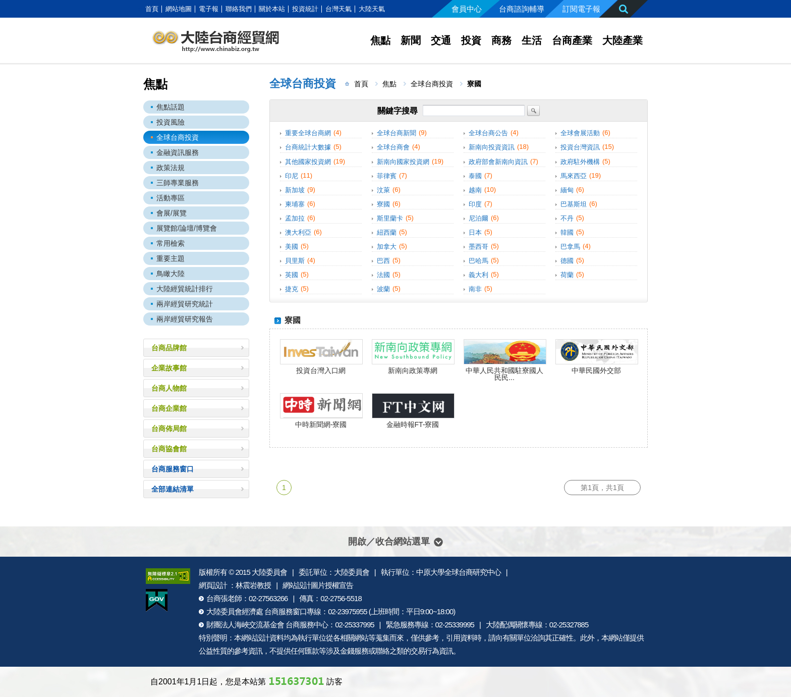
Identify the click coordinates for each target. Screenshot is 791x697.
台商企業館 (169, 408)
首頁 (151, 9)
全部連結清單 (172, 489)
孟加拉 (295, 218)
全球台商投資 (177, 137)
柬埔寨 (295, 204)
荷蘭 (567, 275)
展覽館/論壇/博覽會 (186, 228)
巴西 (383, 260)
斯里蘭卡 (390, 218)
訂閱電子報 (581, 9)
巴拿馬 (570, 246)
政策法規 (170, 168)
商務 (501, 40)
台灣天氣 (338, 9)
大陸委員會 (269, 572)
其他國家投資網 (308, 162)
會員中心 (466, 9)
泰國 (475, 176)
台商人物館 (169, 388)
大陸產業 (622, 40)
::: (140, 9)
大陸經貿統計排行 (184, 289)
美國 (291, 246)
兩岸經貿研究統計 (184, 304)
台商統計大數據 (308, 147)
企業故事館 (169, 368)
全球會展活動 (580, 133)
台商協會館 (169, 449)
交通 (441, 40)
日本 (475, 232)
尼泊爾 (478, 218)
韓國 (567, 232)
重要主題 (170, 258)
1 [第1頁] (284, 488)
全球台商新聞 (396, 133)
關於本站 (272, 9)
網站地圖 (178, 9)
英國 (291, 275)
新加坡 (295, 190)
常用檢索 (170, 243)
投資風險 (170, 122)
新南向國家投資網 (403, 162)
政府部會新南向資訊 (498, 162)
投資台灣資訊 (580, 147)
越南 (475, 190)
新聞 (411, 40)
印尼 (291, 176)
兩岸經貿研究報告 (184, 319)
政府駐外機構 (580, 162)
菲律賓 (387, 176)
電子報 (208, 9)
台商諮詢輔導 (521, 9)
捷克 (291, 289)
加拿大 (387, 246)
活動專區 (170, 198)
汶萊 (383, 190)
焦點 (380, 40)
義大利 (478, 275)
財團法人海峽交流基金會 (245, 624)
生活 (532, 40)
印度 (475, 204)
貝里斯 (295, 260)
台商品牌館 (169, 348)
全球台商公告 (488, 133)
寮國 (383, 204)
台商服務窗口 (172, 469)
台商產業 (572, 40)
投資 (471, 40)
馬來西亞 (573, 176)
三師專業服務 (177, 183)
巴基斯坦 (573, 204)
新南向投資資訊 (492, 147)
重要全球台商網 (308, 133)
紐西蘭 (387, 232)
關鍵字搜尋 (397, 110)
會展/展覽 (171, 213)
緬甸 (567, 190)
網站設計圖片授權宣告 (317, 585)
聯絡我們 (238, 9)
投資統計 (305, 9)
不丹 (567, 218)
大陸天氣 (372, 9)
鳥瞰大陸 (170, 274)
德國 (567, 260)
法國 (383, 275)
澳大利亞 (298, 232)
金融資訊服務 (177, 152)
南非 (475, 289)
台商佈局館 (169, 428)
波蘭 (383, 289)
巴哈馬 (478, 260)
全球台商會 (393, 147)
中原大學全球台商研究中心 (458, 572)
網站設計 (255, 637)
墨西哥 (478, 246)
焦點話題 (170, 107)
